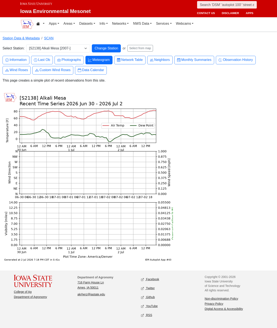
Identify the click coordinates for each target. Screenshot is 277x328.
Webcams (183, 23)
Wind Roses (16, 70)
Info (102, 23)
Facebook (150, 279)
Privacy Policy (214, 303)
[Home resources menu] (40, 24)
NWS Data (141, 23)
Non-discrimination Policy (221, 298)
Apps (52, 23)
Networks (119, 23)
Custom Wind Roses (53, 70)
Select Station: (14, 48)
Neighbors (160, 60)
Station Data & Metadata (21, 38)
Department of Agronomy (30, 297)
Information (16, 60)
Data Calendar (91, 70)
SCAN (48, 38)
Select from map (140, 48)
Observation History (236, 60)
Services (162, 23)
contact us (206, 13)
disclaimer (230, 13)
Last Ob (42, 60)
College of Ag (23, 291)
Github (148, 297)
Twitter (148, 288)
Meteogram (99, 60)
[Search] (227, 5)
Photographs (69, 60)
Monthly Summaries (194, 60)
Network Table (130, 60)
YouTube (149, 306)
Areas (67, 23)
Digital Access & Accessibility (224, 309)
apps (249, 13)
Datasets (86, 23)
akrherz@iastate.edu (91, 294)
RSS (146, 315)
